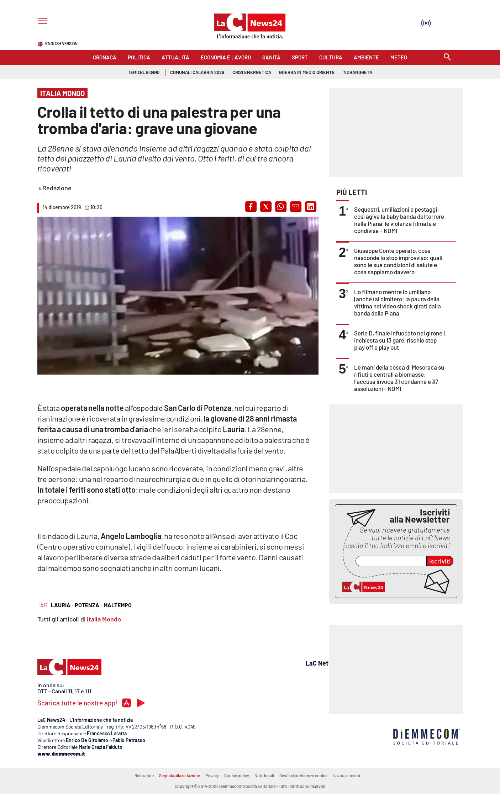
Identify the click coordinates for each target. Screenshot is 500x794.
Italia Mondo (104, 619)
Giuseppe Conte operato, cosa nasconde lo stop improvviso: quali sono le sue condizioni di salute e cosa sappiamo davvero (398, 261)
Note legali (264, 775)
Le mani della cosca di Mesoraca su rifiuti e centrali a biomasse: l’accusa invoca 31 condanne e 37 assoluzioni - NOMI (399, 378)
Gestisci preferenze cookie (303, 775)
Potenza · (88, 605)
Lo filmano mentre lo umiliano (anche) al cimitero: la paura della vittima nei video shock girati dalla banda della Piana (397, 302)
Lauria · (62, 605)
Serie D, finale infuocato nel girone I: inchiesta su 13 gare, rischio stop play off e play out (400, 340)
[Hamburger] (41, 22)
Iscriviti (440, 561)
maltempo (118, 605)
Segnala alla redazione (179, 775)
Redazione (144, 775)
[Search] (447, 57)
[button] (251, 206)
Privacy (212, 775)
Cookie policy (236, 775)
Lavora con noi (346, 775)
